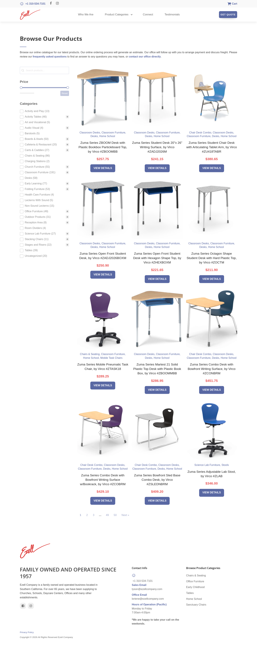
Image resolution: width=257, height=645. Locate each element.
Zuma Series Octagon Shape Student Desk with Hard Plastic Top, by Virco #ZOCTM (212, 258)
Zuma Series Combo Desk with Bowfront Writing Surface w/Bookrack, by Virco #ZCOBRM (103, 480)
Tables (190, 593)
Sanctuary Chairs (196, 605)
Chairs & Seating (196, 576)
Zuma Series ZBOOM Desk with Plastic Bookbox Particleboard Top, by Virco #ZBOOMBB (103, 147)
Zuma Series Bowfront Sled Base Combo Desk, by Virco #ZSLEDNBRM (157, 480)
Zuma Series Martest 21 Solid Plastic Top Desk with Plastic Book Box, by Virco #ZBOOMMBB (157, 369)
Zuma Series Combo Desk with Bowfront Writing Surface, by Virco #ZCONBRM (212, 369)
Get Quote (228, 14)
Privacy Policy (27, 633)
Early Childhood (195, 588)
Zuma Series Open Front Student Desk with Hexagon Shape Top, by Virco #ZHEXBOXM (157, 258)
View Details (103, 168)
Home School (194, 599)
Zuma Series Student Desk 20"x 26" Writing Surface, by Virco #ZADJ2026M (157, 147)
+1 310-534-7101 (143, 581)
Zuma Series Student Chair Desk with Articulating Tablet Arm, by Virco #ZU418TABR (211, 147)
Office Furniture (195, 582)
